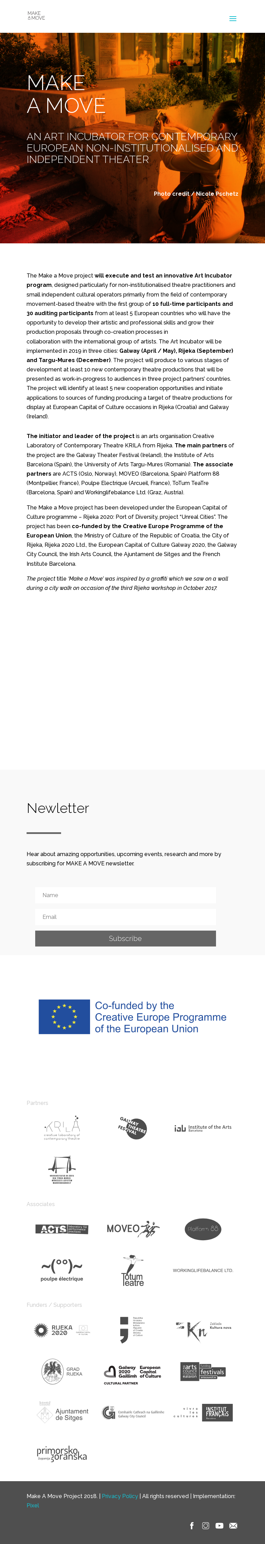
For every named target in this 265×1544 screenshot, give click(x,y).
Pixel (33, 1505)
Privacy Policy (120, 1496)
